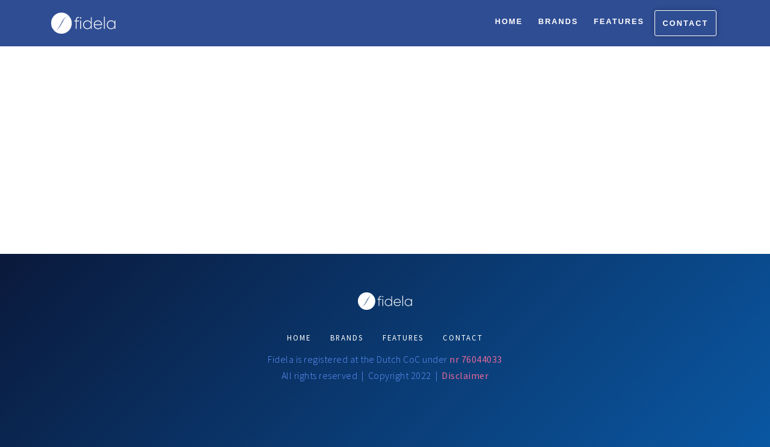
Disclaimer (465, 375)
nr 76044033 (475, 359)
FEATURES (403, 337)
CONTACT (463, 337)
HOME (299, 337)
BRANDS (346, 337)
